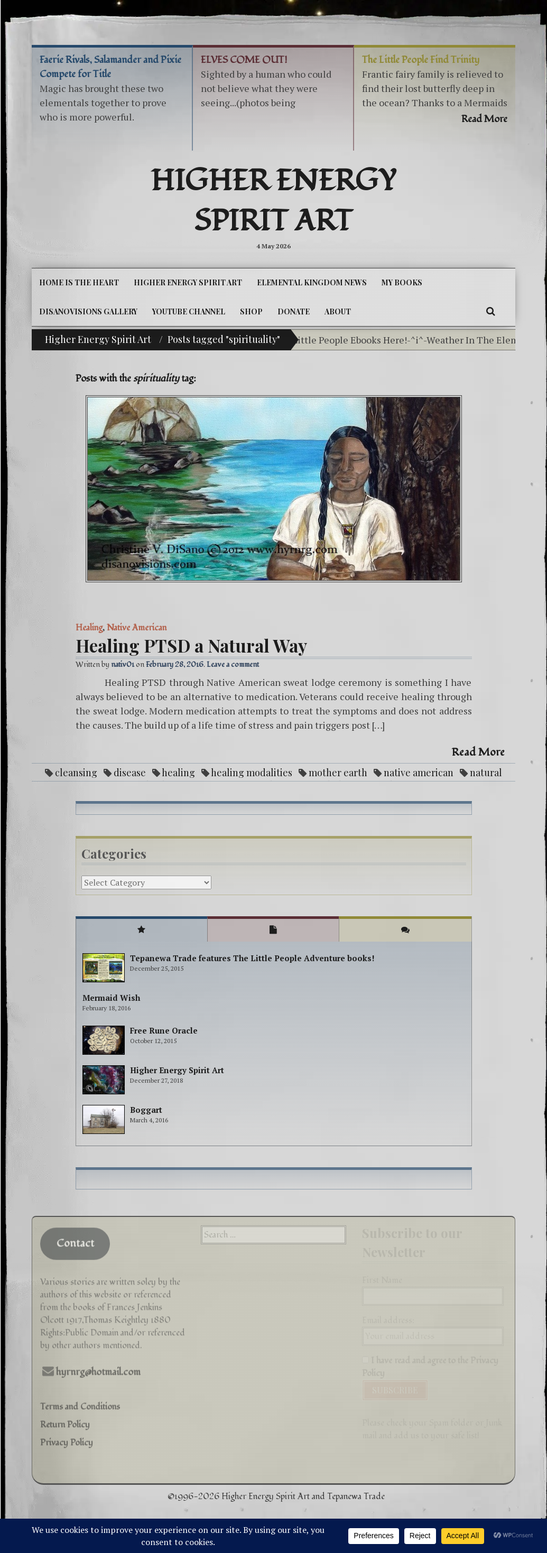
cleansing (76, 772)
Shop (251, 311)
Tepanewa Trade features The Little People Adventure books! (252, 958)
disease (130, 772)
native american (418, 772)
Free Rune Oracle (164, 1030)
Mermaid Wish (111, 997)
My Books (402, 282)
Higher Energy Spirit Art (273, 201)
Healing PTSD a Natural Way (191, 645)
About (338, 311)
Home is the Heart (79, 282)
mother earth (338, 772)
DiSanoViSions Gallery (88, 311)
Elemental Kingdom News (312, 282)
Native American (136, 628)
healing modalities (251, 772)
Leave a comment (233, 664)
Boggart (146, 1109)
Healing (89, 628)
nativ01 (122, 664)
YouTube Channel (188, 311)
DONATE (293, 311)
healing (178, 772)
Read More (478, 752)
